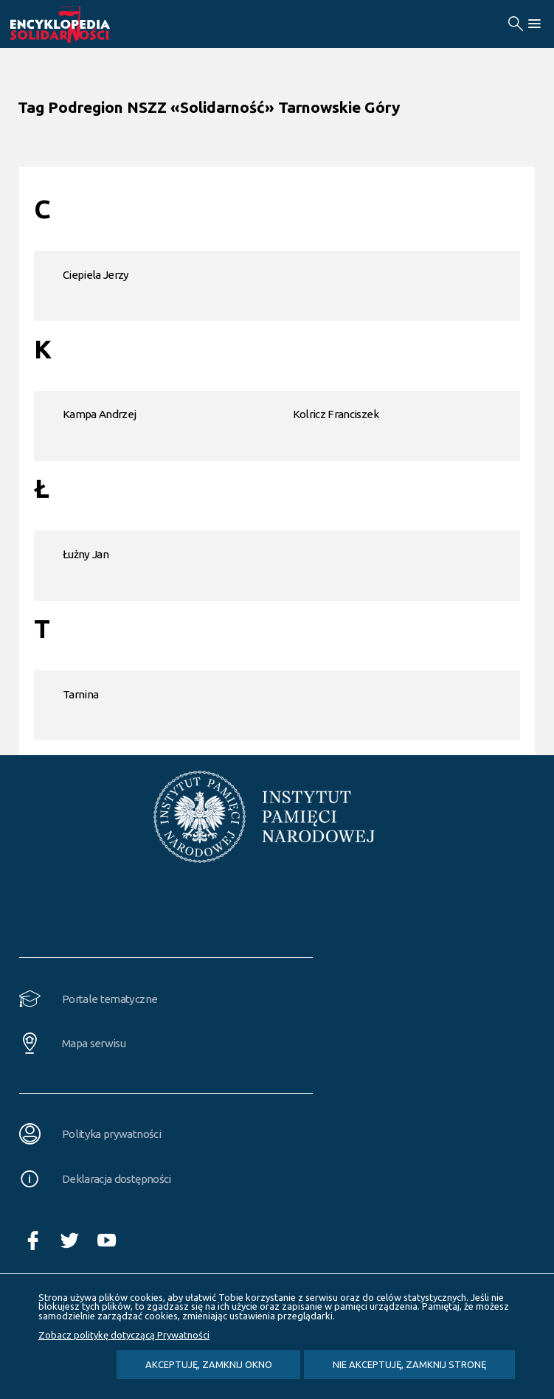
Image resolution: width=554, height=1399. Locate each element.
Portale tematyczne (109, 999)
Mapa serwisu (93, 1043)
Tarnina (80, 694)
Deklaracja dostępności (116, 1179)
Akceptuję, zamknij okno (208, 1364)
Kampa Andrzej (99, 414)
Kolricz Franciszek (335, 414)
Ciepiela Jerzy (96, 274)
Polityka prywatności (111, 1134)
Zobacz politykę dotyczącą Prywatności (124, 1335)
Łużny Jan (85, 554)
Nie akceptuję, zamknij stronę (409, 1364)
